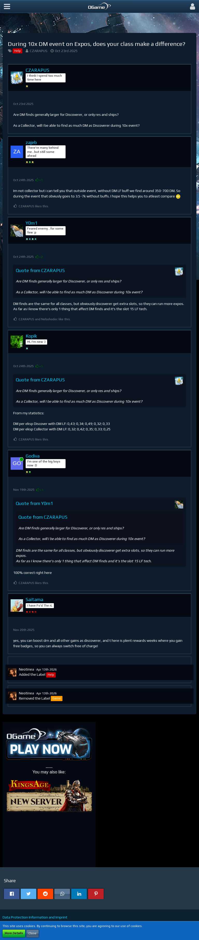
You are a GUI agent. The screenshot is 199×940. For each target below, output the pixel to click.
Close (33, 933)
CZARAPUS (38, 51)
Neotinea (26, 669)
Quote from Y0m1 (34, 503)
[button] (7, 6)
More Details (14, 933)
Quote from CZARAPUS (40, 270)
